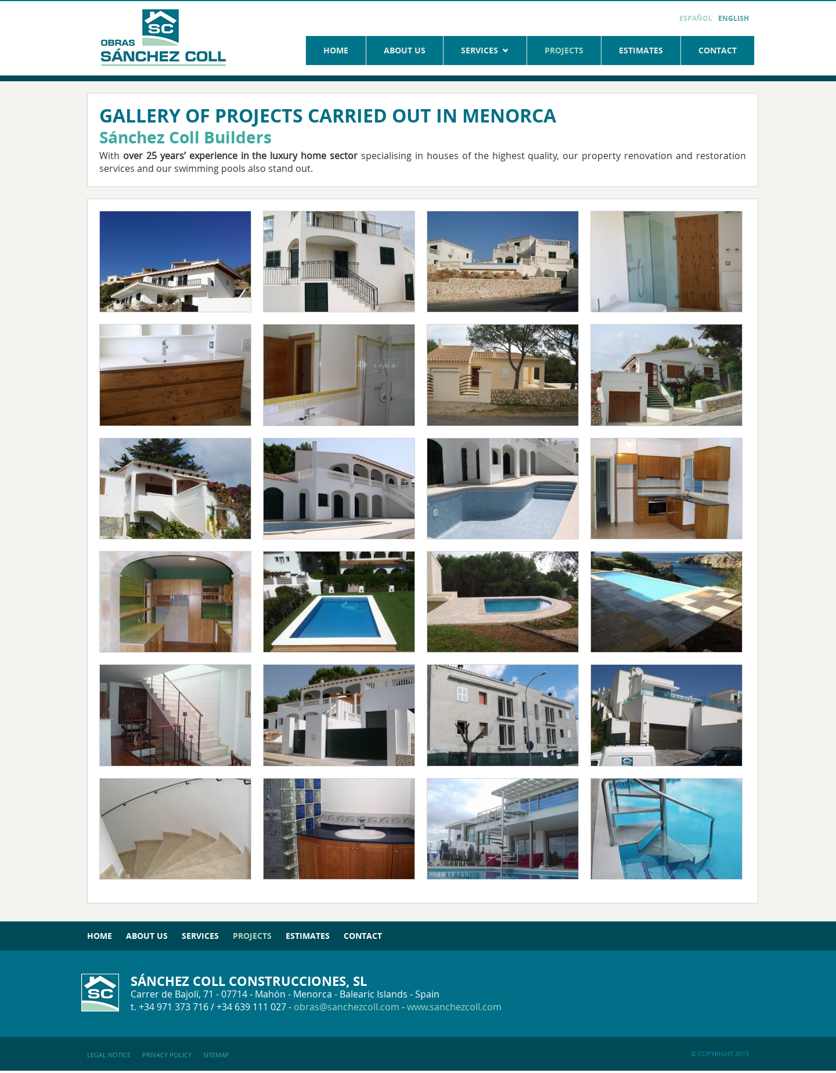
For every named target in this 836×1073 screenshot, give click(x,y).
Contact (717, 50)
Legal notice (109, 1054)
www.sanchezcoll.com (454, 1006)
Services (485, 50)
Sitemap (216, 1054)
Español (695, 18)
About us (405, 50)
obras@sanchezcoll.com (346, 1006)
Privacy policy (167, 1054)
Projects (564, 50)
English (733, 18)
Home (335, 50)
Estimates (641, 50)
